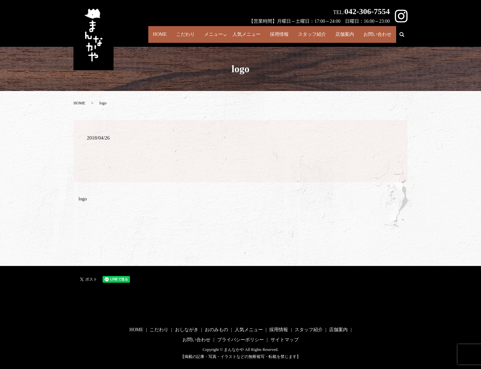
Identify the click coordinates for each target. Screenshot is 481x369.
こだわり (174, 35)
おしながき (186, 329)
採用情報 (273, 35)
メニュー (204, 35)
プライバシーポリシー (240, 339)
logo (82, 198)
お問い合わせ (377, 35)
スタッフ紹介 (307, 35)
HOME (146, 35)
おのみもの (216, 329)
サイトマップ (285, 339)
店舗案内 (342, 35)
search (405, 37)
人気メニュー (238, 35)
